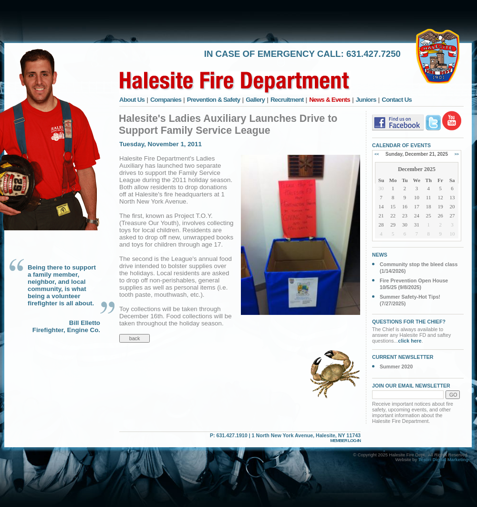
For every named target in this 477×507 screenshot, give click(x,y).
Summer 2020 (396, 366)
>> (457, 154)
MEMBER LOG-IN (345, 440)
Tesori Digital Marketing (443, 459)
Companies (165, 99)
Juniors (366, 99)
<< (376, 154)
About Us (132, 99)
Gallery (255, 99)
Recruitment (287, 99)
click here (410, 341)
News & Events (329, 99)
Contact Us (397, 99)
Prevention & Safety (213, 99)
